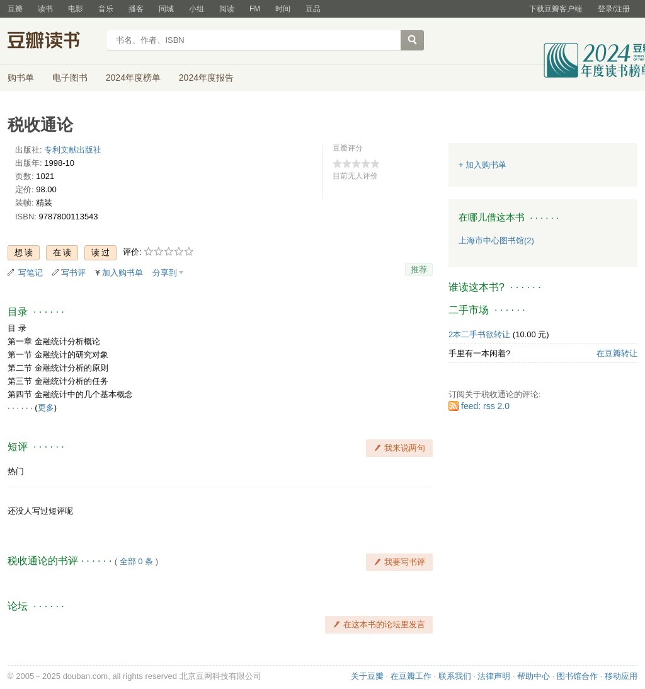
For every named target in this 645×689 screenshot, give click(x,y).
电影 (75, 8)
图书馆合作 (577, 676)
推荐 (419, 269)
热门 (16, 471)
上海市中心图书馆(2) (496, 240)
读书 (45, 8)
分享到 (164, 272)
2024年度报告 (206, 77)
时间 (282, 8)
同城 (166, 8)
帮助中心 (533, 676)
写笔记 (30, 272)
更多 (46, 407)
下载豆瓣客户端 (555, 8)
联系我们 (454, 676)
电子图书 (70, 77)
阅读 (226, 8)
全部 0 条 (136, 561)
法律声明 (493, 676)
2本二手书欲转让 (479, 334)
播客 (136, 8)
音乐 (105, 8)
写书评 (73, 272)
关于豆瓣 (367, 676)
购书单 (21, 77)
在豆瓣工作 (411, 676)
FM (254, 8)
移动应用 (621, 676)
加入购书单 (122, 272)
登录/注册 (614, 8)
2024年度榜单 (133, 77)
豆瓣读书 (53, 41)
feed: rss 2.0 (485, 406)
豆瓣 (15, 8)
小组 (196, 8)
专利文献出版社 (72, 149)
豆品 (313, 8)
